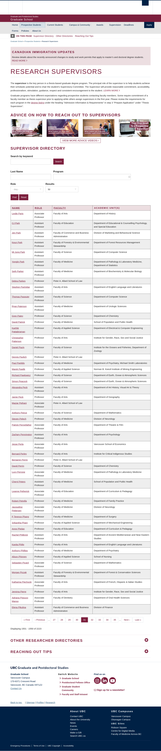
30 (78, 619)
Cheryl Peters (18, 481)
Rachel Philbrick (20, 535)
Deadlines (129, 25)
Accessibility (68, 746)
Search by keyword (22, 156)
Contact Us (16, 688)
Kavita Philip (18, 544)
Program (58, 171)
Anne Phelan (18, 528)
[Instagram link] (97, 680)
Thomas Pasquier (20, 296)
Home (15, 25)
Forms (15, 30)
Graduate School (17, 41)
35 (115, 619)
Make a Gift (76, 732)
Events (73, 726)
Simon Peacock (19, 381)
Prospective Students (31, 25)
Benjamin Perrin (20, 460)
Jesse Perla (18, 444)
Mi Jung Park (18, 252)
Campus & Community (79, 25)
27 (55, 619)
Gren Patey (17, 316)
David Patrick (18, 322)
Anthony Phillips (20, 550)
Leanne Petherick (20, 491)
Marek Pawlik (18, 369)
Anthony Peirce (19, 412)
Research (50, 702)
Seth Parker (18, 271)
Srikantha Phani (20, 522)
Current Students (55, 25)
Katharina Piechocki (22, 582)
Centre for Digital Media (123, 731)
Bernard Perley (19, 453)
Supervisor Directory (43, 36)
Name (16, 208)
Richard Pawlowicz (21, 375)
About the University (80, 719)
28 (62, 619)
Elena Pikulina (19, 607)
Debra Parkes (19, 281)
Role (13, 184)
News (73, 723)
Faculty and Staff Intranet (75, 694)
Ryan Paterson (19, 306)
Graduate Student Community (71, 688)
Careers (74, 729)
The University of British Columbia (18, 7)
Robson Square (119, 727)
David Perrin (18, 466)
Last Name (17, 171)
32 (93, 619)
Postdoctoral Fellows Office (76, 682)
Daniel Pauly (18, 347)
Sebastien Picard (20, 562)
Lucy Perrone (18, 472)
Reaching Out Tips (84, 36)
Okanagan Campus (120, 719)
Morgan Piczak (19, 572)
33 (100, 619)
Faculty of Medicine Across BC (126, 734)
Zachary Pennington (22, 434)
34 (108, 619)
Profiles (40, 702)
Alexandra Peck (20, 387)
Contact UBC (76, 716)
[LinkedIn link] (104, 680)
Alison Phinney (19, 556)
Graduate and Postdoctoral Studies (81, 668)
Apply (149, 25)
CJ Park (16, 223)
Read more (19, 60)
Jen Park (16, 233)
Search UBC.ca (77, 736)
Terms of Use (39, 746)
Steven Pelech (19, 419)
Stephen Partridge (21, 287)
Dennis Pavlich (19, 357)
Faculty (60, 208)
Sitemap (30, 702)
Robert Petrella (19, 501)
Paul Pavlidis (18, 363)
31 (85, 619)
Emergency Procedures (20, 746)
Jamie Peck (18, 397)
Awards (99, 25)
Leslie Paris (18, 213)
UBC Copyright (54, 746)
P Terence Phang (20, 516)
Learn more (110, 90)
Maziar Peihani (19, 403)
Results (50, 184)
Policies (25, 30)
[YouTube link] (112, 680)
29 (70, 619)
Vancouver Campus (121, 716)
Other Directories (64, 36)
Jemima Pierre (19, 591)
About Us (36, 31)
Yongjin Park (18, 261)
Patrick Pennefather (22, 425)
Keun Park (17, 242)
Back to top (18, 702)
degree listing (37, 102)
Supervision (115, 25)
